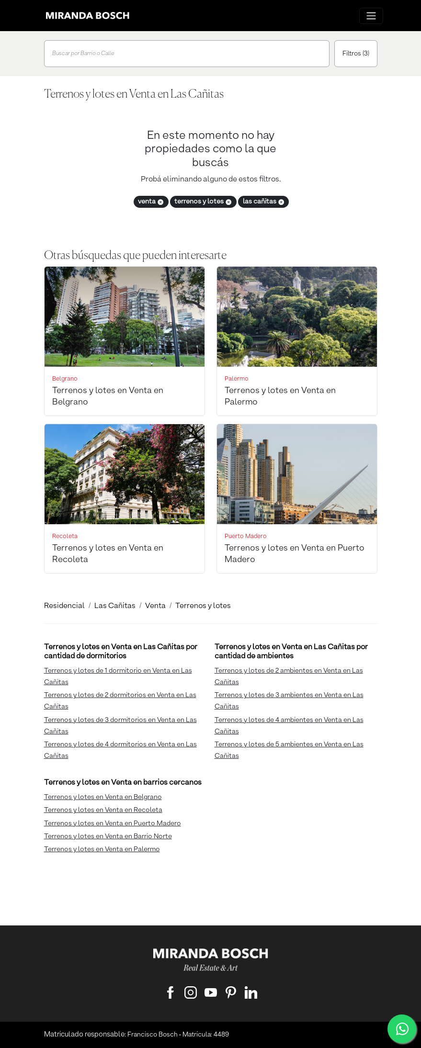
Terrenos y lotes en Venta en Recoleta (103, 810)
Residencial (64, 606)
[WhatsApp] (401, 1028)
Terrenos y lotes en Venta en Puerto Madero (112, 823)
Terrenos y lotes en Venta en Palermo (102, 849)
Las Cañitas (115, 606)
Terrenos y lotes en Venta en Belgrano (103, 797)
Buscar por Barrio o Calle (83, 53)
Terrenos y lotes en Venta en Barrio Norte (108, 836)
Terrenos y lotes (203, 606)
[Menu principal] (371, 16)
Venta (155, 606)
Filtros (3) (355, 53)
